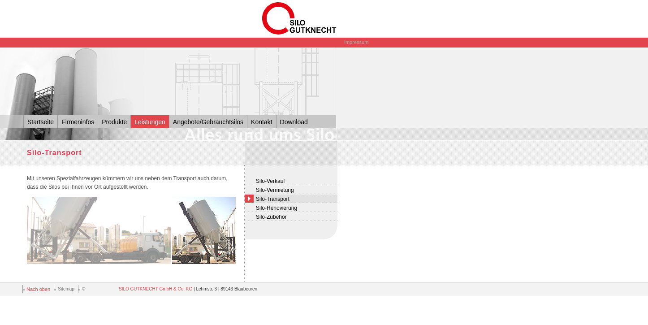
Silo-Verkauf (270, 181)
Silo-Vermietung (275, 190)
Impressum (356, 42)
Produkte (114, 122)
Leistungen (149, 122)
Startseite (40, 122)
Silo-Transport (272, 199)
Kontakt (261, 122)
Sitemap (66, 288)
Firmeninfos (77, 122)
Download (294, 122)
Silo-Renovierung (276, 208)
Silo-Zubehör (271, 217)
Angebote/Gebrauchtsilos (208, 122)
